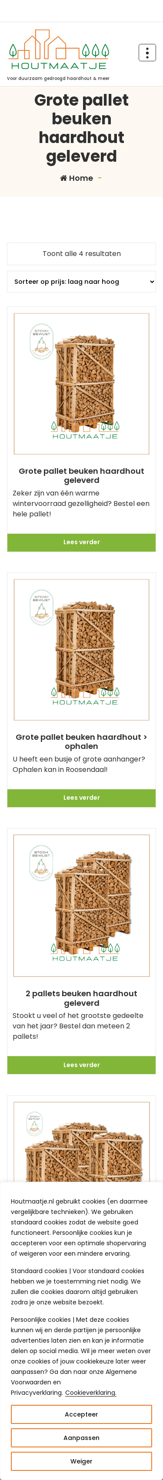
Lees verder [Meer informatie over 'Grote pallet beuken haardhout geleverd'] (81, 542)
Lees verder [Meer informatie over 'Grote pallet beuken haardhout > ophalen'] (81, 797)
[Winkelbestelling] (81, 282)
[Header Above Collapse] (147, 52)
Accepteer (81, 1414)
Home (76, 178)
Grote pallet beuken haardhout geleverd (81, 475)
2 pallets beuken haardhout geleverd (81, 998)
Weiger (81, 1461)
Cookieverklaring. (90, 1392)
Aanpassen (81, 1437)
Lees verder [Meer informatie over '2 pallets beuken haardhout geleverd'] (81, 1065)
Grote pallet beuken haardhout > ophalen (81, 741)
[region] (81, 1331)
